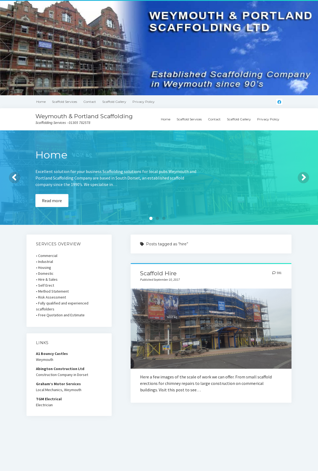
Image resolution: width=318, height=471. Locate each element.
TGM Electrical (49, 399)
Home (41, 102)
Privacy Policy (143, 102)
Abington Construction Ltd (60, 368)
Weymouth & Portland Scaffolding (84, 116)
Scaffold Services (64, 102)
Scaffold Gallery (114, 102)
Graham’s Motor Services (58, 383)
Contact (89, 102)
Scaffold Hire (158, 273)
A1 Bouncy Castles (52, 353)
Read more (52, 200)
